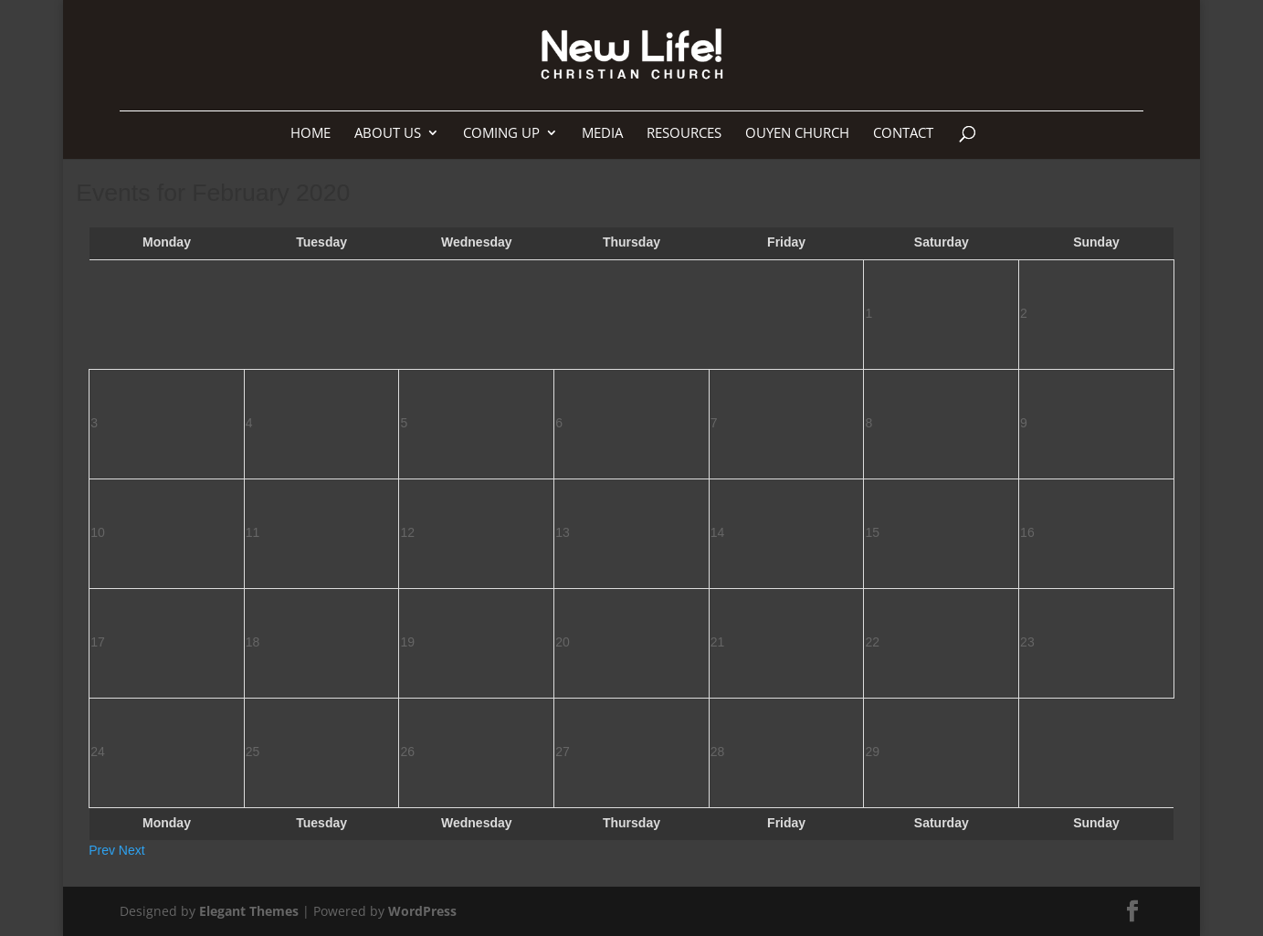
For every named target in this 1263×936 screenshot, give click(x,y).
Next (132, 850)
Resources (684, 134)
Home (310, 134)
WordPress (422, 911)
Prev (102, 850)
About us (387, 134)
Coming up (501, 134)
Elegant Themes (249, 911)
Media (602, 134)
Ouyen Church (797, 134)
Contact (903, 134)
